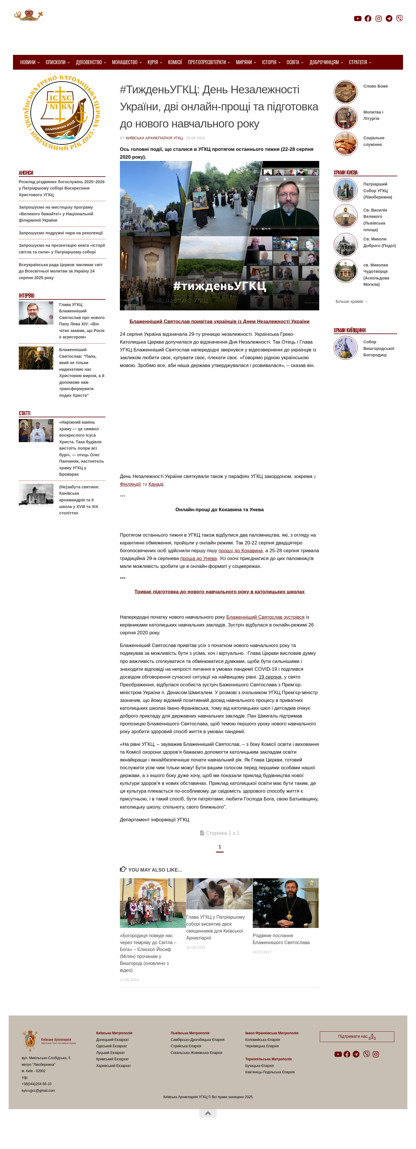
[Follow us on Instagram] (378, 18)
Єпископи (56, 62)
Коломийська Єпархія (262, 1054)
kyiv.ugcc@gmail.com (38, 1105)
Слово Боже (375, 101)
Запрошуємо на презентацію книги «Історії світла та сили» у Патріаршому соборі (62, 263)
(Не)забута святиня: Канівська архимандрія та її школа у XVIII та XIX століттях (79, 514)
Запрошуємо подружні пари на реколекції (61, 247)
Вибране (253, 78)
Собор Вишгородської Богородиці (378, 363)
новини (277, 78)
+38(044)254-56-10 (36, 1099)
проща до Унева (198, 573)
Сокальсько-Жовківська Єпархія (196, 1067)
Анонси (26, 187)
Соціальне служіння (374, 156)
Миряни (244, 62)
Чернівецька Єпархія (262, 1061)
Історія (269, 62)
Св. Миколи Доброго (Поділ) (379, 257)
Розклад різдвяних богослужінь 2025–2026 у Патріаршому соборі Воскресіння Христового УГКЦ (62, 203)
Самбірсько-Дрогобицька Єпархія (197, 1054)
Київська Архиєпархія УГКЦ (154, 153)
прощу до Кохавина (240, 565)
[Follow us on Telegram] (389, 18)
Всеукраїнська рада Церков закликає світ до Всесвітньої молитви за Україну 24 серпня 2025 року (61, 285)
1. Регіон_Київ (136, 78)
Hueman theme (90, 1137)
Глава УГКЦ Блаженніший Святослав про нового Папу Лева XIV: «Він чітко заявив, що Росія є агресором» (82, 335)
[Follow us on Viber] (399, 18)
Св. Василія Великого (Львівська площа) (375, 235)
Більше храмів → (352, 316)
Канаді (156, 499)
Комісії (175, 62)
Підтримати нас (363, 30)
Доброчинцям (324, 62)
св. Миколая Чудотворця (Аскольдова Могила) (376, 289)
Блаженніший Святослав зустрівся (265, 632)
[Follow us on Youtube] (357, 18)
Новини (28, 62)
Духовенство (89, 62)
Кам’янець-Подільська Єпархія (270, 1087)
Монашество (125, 62)
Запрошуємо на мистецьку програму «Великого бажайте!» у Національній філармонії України (56, 228)
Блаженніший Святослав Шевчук (198, 78)
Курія (153, 62)
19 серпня (270, 691)
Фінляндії (130, 499)
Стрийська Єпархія (186, 1061)
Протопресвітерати (207, 62)
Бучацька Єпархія (259, 1080)
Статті (24, 428)
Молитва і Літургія (373, 130)
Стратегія (358, 62)
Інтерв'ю (26, 310)
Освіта (293, 62)
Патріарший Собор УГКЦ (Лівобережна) (377, 205)
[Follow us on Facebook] (368, 18)
